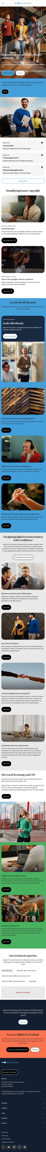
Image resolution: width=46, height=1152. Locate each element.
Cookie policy (4, 1132)
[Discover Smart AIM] (10, 336)
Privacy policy (4, 1135)
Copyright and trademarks (7, 1142)
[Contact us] (20, 73)
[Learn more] (7, 291)
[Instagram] (19, 1147)
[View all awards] (23, 181)
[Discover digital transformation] (23, 557)
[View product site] (9, 240)
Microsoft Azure (7, 970)
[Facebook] (25, 1147)
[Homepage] (23, 3)
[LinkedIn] (14, 1147)
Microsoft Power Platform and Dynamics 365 (16, 976)
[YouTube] (9, 1147)
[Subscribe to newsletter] (9, 1072)
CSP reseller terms (6, 1139)
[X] (3, 1147)
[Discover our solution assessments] (17, 1049)
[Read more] (23, 1022)
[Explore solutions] (7, 73)
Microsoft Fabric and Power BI (26, 970)
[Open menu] (3, 3)
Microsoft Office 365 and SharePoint (13, 981)
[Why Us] (5, 91)
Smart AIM (32, 981)
